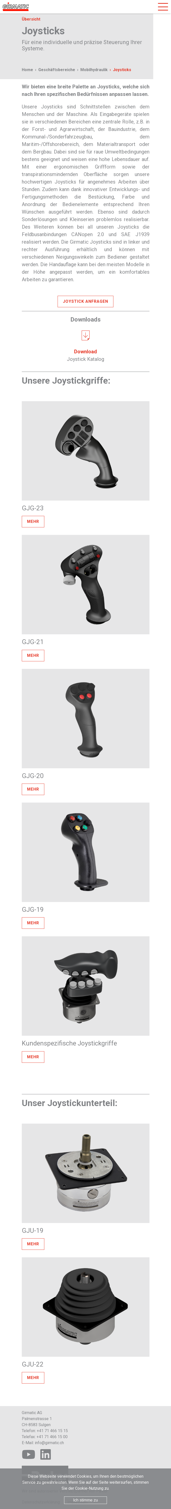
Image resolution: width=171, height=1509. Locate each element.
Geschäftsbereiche (56, 69)
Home (27, 69)
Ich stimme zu (85, 1500)
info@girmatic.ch (49, 1442)
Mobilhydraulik (94, 69)
